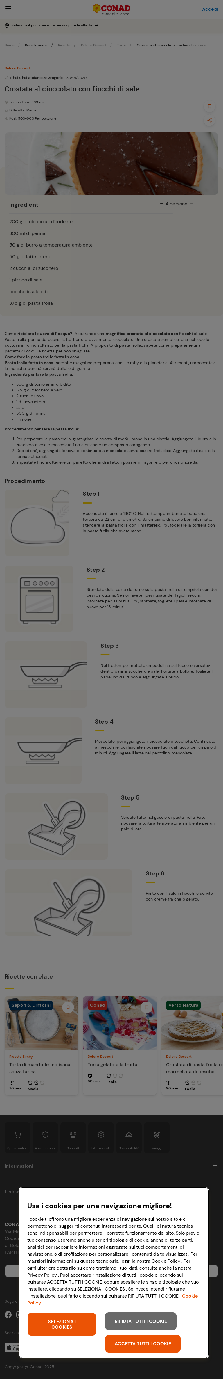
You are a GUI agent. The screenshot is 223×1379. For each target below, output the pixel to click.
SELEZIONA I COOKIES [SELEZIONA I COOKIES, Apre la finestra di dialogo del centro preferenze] (62, 1324)
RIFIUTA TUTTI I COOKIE (141, 1321)
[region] (114, 1272)
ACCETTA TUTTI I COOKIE (143, 1344)
